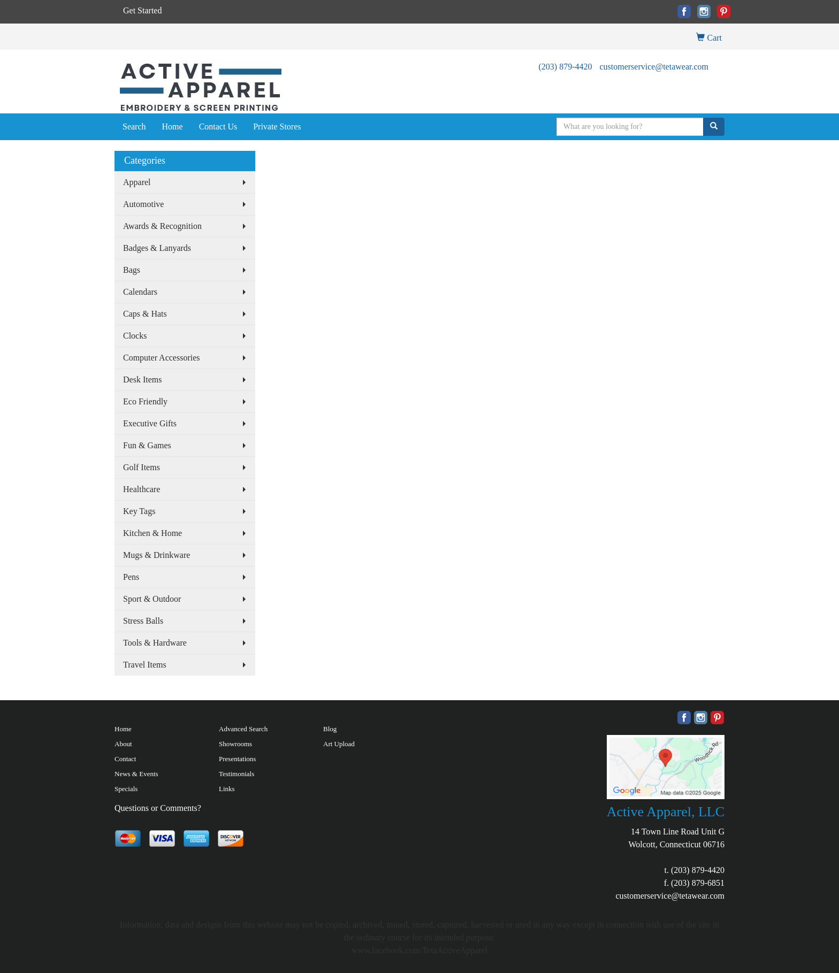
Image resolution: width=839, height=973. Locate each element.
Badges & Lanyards (157, 247)
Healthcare (141, 489)
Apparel (137, 182)
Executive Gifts (150, 423)
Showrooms (235, 744)
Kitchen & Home (152, 533)
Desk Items (142, 379)
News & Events (136, 774)
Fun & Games (147, 445)
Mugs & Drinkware (156, 555)
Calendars (140, 291)
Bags (131, 269)
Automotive (143, 204)
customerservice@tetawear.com (653, 66)
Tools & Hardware (155, 642)
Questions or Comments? (158, 808)
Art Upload (339, 744)
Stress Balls (143, 620)
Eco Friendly (145, 401)
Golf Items (141, 467)
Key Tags (139, 511)
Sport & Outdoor (152, 598)
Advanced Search (243, 729)
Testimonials (236, 774)
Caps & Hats (145, 313)
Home (172, 126)
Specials (126, 789)
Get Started (142, 10)
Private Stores (277, 126)
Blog (330, 729)
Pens (131, 576)
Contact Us (218, 126)
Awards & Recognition (162, 226)
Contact (125, 759)
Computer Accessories (161, 357)
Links (227, 789)
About (123, 744)
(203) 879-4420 (565, 66)
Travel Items (144, 664)
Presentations (237, 759)
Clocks (135, 335)
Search (134, 126)
